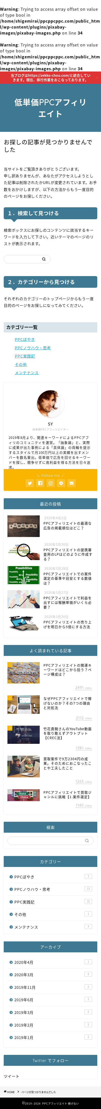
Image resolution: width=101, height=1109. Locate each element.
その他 (21, 364)
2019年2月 (53, 1025)
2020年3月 (53, 974)
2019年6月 (53, 999)
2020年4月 (53, 962)
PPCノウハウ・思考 (33, 348)
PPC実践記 (25, 356)
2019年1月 (53, 1037)
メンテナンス (27, 372)
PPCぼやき (25, 339)
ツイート (12, 1076)
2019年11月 (53, 987)
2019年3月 (53, 1012)
